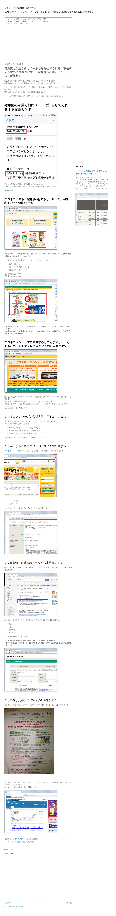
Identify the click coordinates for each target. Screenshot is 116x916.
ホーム (38, 903)
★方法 (23, 842)
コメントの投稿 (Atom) (16, 906)
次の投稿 (8, 903)
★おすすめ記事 (15, 842)
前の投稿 (69, 903)
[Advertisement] (38, 44)
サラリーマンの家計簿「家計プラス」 (21, 8)
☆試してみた (30, 842)
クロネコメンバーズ (11, 451)
